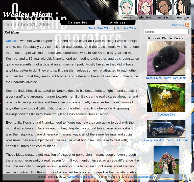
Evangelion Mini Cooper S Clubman (166, 131)
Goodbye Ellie (166, 99)
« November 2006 (98, 28)
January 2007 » (127, 28)
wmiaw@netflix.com (80, 176)
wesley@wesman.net (143, 176)
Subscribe (180, 25)
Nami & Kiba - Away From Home (166, 60)
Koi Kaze (12, 41)
